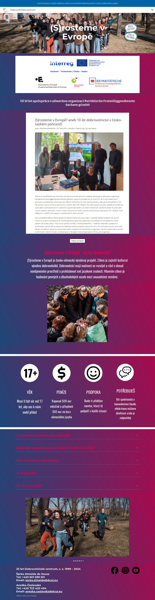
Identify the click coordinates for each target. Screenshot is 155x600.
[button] (152, 9)
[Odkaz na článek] (77, 240)
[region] (77, 3)
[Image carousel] (77, 529)
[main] (77, 32)
